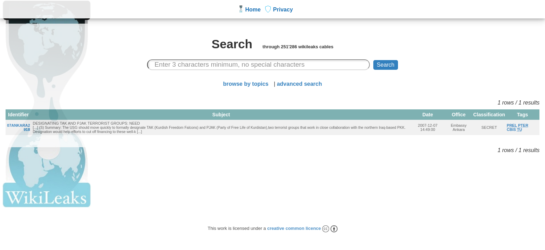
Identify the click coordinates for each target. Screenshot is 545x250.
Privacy (283, 9)
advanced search (299, 84)
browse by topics (246, 84)
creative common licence (302, 228)
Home (253, 9)
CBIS (511, 129)
